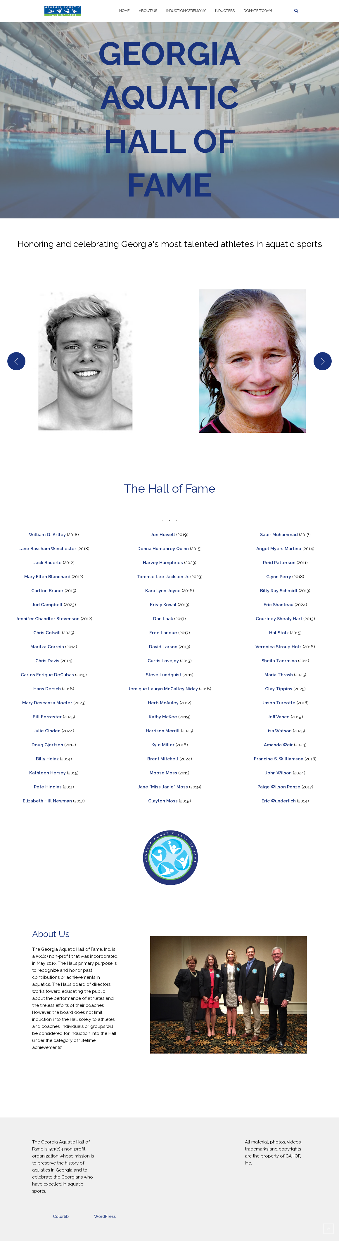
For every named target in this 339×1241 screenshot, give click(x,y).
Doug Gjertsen (47, 745)
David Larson (164, 646)
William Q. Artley (48, 534)
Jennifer (24, 618)
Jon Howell (163, 534)
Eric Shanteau (278, 604)
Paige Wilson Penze (278, 787)
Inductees (224, 10)
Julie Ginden (46, 731)
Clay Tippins (278, 688)
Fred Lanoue (163, 632)
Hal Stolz (279, 632)
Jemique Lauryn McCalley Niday (163, 688)
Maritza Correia (47, 646)
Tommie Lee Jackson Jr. (163, 576)
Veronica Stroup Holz (279, 646)
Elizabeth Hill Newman (48, 801)
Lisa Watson (278, 731)
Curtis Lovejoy (164, 660)
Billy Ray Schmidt (279, 590)
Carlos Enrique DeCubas (48, 674)
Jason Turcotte (279, 702)
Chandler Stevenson (57, 618)
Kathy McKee (163, 716)
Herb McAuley (163, 702)
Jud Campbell (48, 604)
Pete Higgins (48, 787)
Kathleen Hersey (48, 773)
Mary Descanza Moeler (47, 702)
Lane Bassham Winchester (47, 548)
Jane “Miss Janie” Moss (163, 787)
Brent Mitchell (162, 759)
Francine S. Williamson (279, 759)
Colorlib (61, 1216)
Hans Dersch (47, 688)
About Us (148, 10)
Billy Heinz (47, 759)
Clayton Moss (163, 801)
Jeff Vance (279, 716)
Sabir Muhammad (279, 534)
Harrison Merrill (163, 731)
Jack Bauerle (48, 562)
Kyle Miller (162, 745)
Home (124, 10)
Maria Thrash (278, 674)
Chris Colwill (47, 632)
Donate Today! (258, 10)
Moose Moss (163, 773)
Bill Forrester (47, 716)
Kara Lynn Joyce (163, 590)
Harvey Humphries (163, 562)
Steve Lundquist (164, 674)
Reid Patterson (280, 562)
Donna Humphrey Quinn (163, 548)
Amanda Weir (278, 745)
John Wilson (278, 773)
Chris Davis (47, 660)
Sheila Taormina (279, 660)
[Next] (323, 361)
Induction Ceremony (186, 10)
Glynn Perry (279, 576)
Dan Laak (163, 618)
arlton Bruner (49, 590)
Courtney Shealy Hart (279, 618)
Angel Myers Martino (279, 548)
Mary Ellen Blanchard (47, 576)
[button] (87, 361)
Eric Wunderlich (279, 801)
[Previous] (16, 361)
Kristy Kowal (164, 604)
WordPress (105, 1216)
